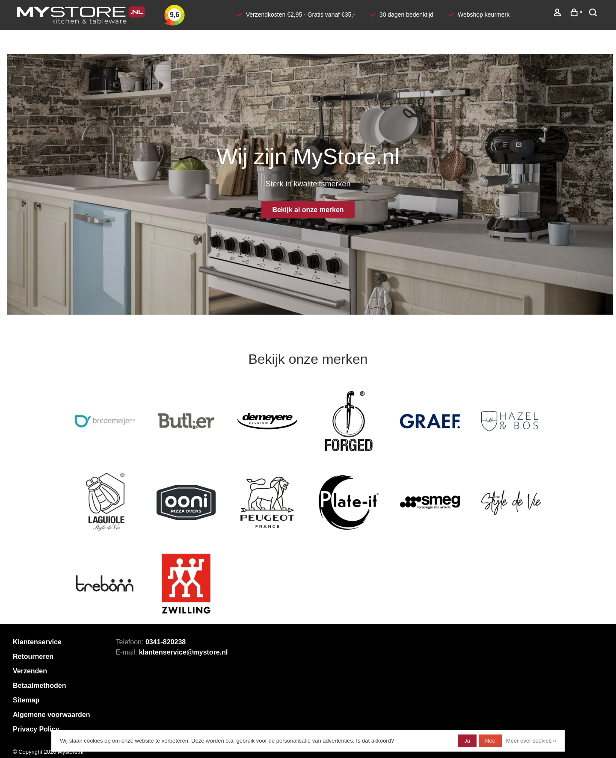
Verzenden (30, 671)
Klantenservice (37, 642)
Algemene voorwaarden (51, 714)
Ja (467, 740)
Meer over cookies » (531, 740)
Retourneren (33, 656)
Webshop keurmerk (483, 14)
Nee (490, 740)
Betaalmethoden (39, 685)
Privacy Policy (36, 729)
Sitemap (26, 700)
